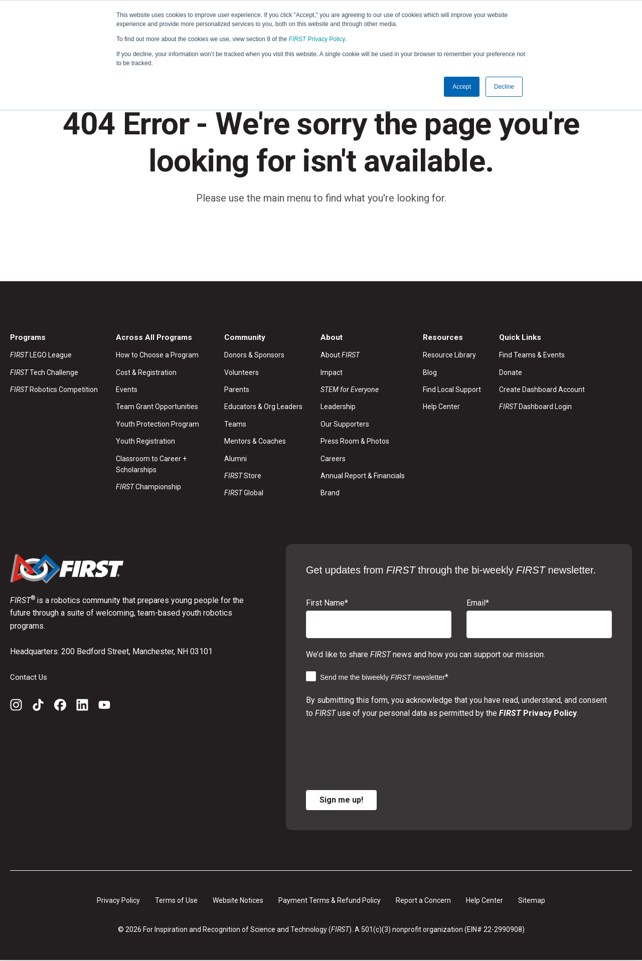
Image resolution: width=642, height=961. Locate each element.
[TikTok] (38, 707)
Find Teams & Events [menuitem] (532, 355)
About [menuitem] (340, 355)
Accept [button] (461, 86)
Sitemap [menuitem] (531, 901)
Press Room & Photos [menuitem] (354, 442)
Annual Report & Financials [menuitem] (362, 476)
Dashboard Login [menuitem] (535, 408)
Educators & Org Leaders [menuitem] (263, 408)
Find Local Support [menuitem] (452, 390)
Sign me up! (341, 800)
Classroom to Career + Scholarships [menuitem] (151, 464)
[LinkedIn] (82, 707)
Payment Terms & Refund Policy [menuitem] (329, 901)
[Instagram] (16, 707)
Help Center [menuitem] (441, 408)
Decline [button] (504, 86)
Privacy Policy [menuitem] (118, 901)
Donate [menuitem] (510, 373)
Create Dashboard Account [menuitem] (542, 390)
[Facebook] (60, 707)
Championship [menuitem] (148, 488)
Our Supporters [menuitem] (344, 425)
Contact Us (29, 677)
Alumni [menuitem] (235, 459)
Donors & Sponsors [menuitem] (254, 355)
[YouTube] (104, 707)
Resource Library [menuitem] (449, 355)
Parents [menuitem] (236, 390)
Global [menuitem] (243, 494)
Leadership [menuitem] (338, 408)
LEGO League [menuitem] (41, 355)
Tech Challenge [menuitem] (44, 373)
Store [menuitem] (242, 476)
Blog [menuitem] (430, 373)
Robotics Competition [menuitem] (54, 390)
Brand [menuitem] (330, 494)
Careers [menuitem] (333, 459)
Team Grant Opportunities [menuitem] (157, 408)
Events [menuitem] (126, 390)
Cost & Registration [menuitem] (146, 373)
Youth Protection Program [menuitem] (157, 425)
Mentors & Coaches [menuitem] (255, 442)
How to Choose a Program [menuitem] (157, 355)
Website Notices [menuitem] (238, 901)
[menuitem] (362, 390)
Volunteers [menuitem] (241, 373)
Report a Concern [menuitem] (423, 901)
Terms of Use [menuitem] (176, 901)
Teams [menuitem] (235, 425)
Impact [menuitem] (331, 373)
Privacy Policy (317, 39)
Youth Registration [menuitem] (145, 442)
